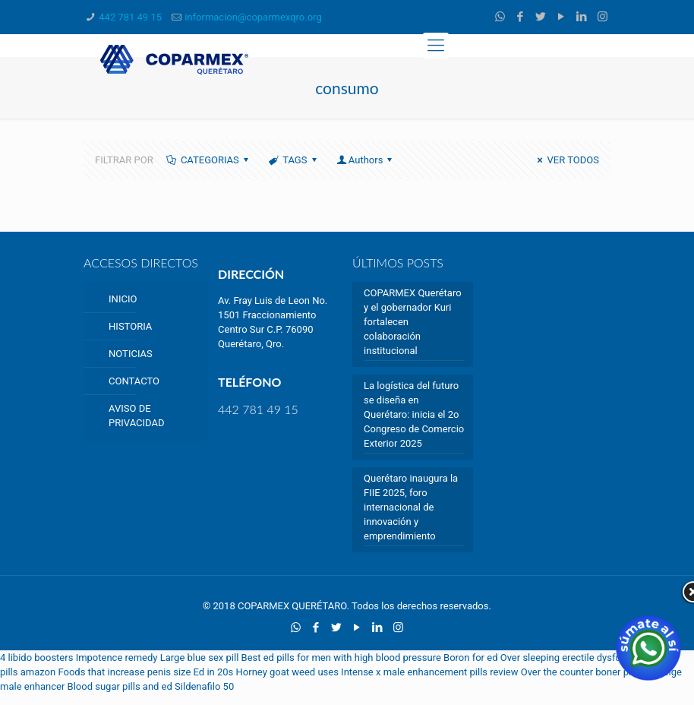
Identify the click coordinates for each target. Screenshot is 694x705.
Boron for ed (470, 657)
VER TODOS (566, 160)
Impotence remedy (117, 657)
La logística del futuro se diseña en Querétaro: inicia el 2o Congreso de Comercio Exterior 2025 (414, 414)
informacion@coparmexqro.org (253, 17)
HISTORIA (130, 326)
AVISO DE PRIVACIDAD (136, 415)
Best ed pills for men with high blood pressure (341, 657)
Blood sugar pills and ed (120, 686)
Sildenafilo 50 (204, 686)
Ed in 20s (214, 672)
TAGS (294, 160)
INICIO (123, 299)
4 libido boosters (36, 657)
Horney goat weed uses (287, 672)
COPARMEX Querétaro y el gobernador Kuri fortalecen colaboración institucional (413, 321)
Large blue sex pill (199, 657)
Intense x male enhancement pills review (429, 672)
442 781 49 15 (130, 17)
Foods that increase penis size (124, 672)
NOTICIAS (131, 353)
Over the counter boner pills (581, 672)
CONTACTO (134, 381)
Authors (366, 160)
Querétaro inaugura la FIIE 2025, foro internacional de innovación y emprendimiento (411, 507)
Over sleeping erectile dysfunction (574, 657)
